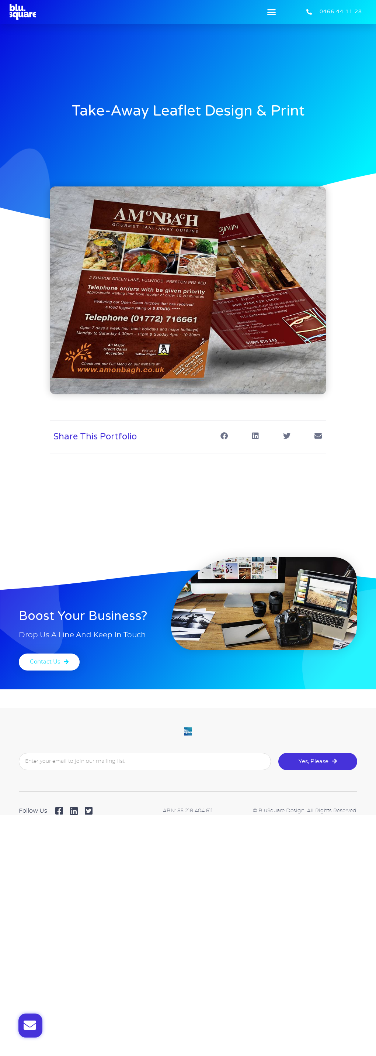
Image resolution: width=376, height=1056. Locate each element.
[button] (272, 12)
